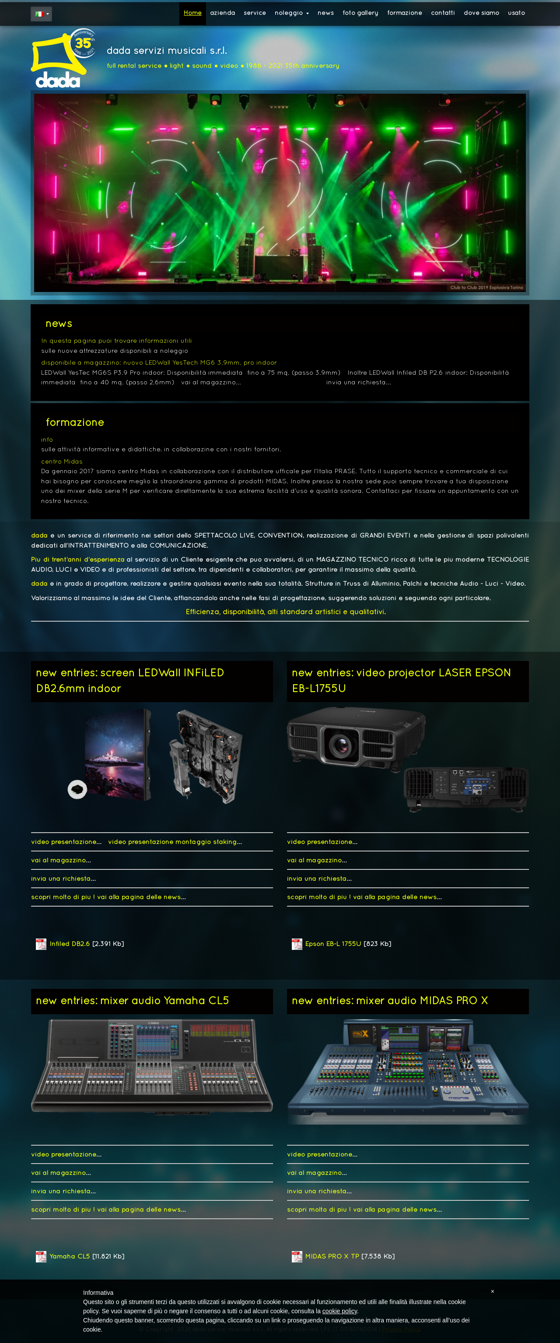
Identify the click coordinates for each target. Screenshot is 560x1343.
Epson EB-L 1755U (333, 944)
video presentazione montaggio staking (172, 842)
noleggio (292, 13)
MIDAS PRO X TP (332, 1257)
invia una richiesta (61, 879)
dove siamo (481, 13)
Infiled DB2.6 (69, 944)
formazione (404, 13)
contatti (443, 13)
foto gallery (360, 13)
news (326, 13)
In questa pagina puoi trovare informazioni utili (116, 341)
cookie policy (339, 1311)
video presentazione (63, 842)
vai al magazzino (58, 861)
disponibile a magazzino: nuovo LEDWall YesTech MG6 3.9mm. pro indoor (159, 363)
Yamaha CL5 (69, 1257)
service (255, 13)
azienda (222, 13)
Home (193, 13)
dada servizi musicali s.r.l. (167, 51)
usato (516, 13)
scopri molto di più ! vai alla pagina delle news (106, 897)
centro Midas (62, 462)
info (47, 440)
